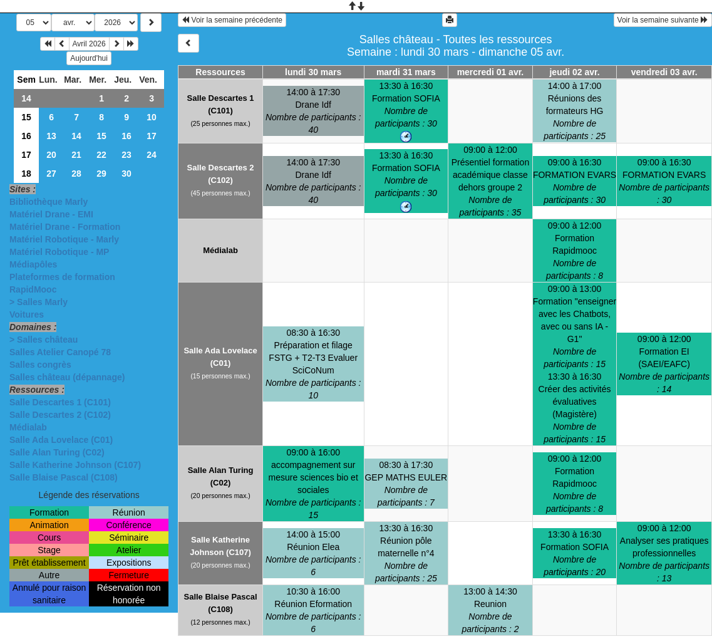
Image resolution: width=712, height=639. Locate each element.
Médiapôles (33, 264)
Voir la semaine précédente (232, 20)
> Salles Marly (38, 302)
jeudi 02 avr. (574, 72)
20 (51, 155)
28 (76, 174)
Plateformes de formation (62, 277)
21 (76, 155)
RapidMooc (32, 289)
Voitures (26, 314)
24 (152, 155)
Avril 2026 (89, 43)
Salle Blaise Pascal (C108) (63, 477)
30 (126, 174)
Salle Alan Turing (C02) (57, 452)
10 (152, 117)
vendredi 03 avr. (664, 72)
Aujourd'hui (89, 58)
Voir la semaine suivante (662, 20)
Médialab (28, 427)
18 (26, 174)
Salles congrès (40, 365)
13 (51, 136)
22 (101, 155)
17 (152, 136)
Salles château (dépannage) (67, 377)
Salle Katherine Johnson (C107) (75, 465)
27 (51, 174)
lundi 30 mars (313, 72)
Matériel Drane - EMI (51, 214)
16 (26, 136)
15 (26, 117)
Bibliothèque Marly (48, 202)
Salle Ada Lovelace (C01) (61, 440)
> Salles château (43, 340)
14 (26, 98)
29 (101, 174)
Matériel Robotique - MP (59, 252)
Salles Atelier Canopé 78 (60, 352)
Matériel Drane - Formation (64, 227)
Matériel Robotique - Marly (64, 239)
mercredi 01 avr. (490, 72)
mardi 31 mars (406, 72)
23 (126, 155)
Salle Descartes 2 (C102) (60, 415)
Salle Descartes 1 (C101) (60, 402)
